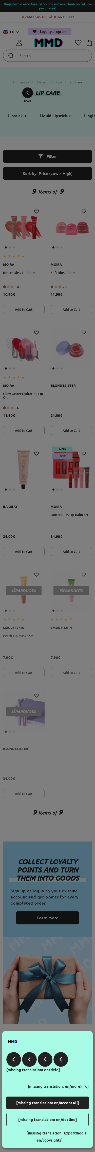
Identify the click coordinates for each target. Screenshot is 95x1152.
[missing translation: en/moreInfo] (58, 1086)
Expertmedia (75, 1133)
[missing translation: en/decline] (47, 1119)
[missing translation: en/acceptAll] (47, 1103)
